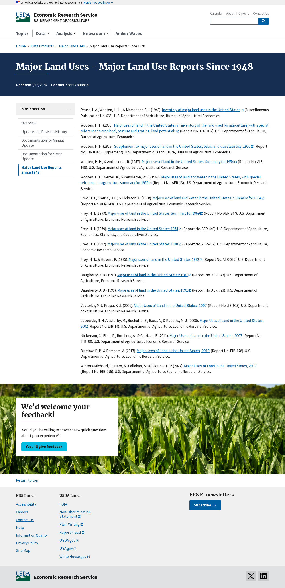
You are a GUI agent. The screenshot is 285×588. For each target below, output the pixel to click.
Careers (243, 13)
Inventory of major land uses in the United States (201, 109)
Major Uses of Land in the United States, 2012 (173, 351)
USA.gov (66, 548)
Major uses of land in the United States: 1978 (143, 244)
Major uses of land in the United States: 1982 (164, 259)
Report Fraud (70, 532)
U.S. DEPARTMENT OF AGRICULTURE (61, 21)
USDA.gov (67, 540)
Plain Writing (69, 524)
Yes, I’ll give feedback (44, 446)
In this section (32, 108)
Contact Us (261, 13)
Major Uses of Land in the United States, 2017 (220, 366)
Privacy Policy (27, 543)
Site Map (23, 550)
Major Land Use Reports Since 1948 (41, 170)
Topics (22, 33)
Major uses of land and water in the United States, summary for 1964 (207, 198)
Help (20, 527)
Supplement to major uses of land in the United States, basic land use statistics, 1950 (182, 146)
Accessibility (26, 504)
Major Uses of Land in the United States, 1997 (170, 306)
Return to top (27, 480)
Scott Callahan (77, 84)
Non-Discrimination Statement (75, 514)
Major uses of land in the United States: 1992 (152, 290)
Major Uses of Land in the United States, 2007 (205, 336)
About (230, 13)
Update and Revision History (44, 131)
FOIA (63, 504)
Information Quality (32, 535)
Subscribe (202, 505)
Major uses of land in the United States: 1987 (152, 274)
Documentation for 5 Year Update (41, 156)
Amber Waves (129, 33)
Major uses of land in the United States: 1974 (143, 228)
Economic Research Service (65, 15)
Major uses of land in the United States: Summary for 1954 (188, 161)
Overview (28, 122)
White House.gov (72, 556)
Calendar (216, 13)
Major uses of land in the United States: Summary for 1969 (154, 213)
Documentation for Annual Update (42, 143)
